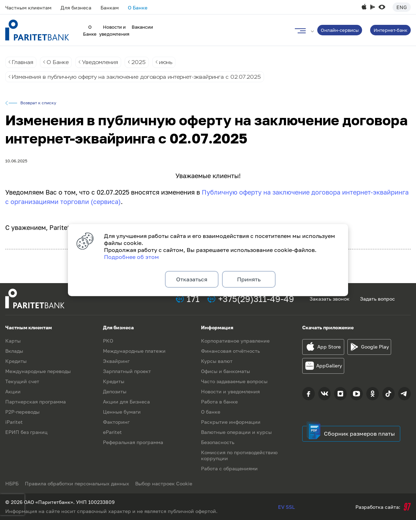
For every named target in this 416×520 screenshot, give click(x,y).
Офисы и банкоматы (225, 371)
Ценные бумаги (122, 412)
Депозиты (114, 391)
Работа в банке (219, 402)
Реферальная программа (133, 442)
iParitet (14, 422)
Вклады (14, 351)
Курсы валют (217, 361)
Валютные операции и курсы (236, 432)
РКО (108, 341)
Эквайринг (116, 361)
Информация (217, 327)
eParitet (112, 432)
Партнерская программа (35, 402)
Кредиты (16, 361)
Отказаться (191, 279)
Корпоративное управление (235, 341)
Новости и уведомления (230, 391)
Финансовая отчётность (230, 351)
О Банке (137, 7)
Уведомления (101, 62)
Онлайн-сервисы (340, 30)
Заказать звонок (329, 299)
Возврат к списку (38, 103)
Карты (13, 341)
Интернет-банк (390, 30)
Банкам (109, 7)
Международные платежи (134, 351)
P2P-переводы (22, 412)
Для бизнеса (76, 7)
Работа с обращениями (229, 468)
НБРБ (12, 483)
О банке (210, 412)
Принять (249, 279)
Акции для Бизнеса (126, 402)
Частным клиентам (28, 7)
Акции (13, 391)
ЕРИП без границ (26, 432)
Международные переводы (38, 371)
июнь (168, 62)
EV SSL (286, 507)
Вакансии (142, 27)
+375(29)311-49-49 (256, 299)
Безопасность (217, 442)
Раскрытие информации (231, 422)
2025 (140, 62)
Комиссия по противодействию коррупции (239, 455)
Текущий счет (22, 381)
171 (193, 299)
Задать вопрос (377, 299)
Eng (401, 7)
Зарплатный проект (127, 371)
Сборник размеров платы (359, 433)
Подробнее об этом (131, 256)
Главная (22, 62)
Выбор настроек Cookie (165, 483)
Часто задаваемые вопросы (234, 381)
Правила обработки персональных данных (78, 483)
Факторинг (116, 422)
